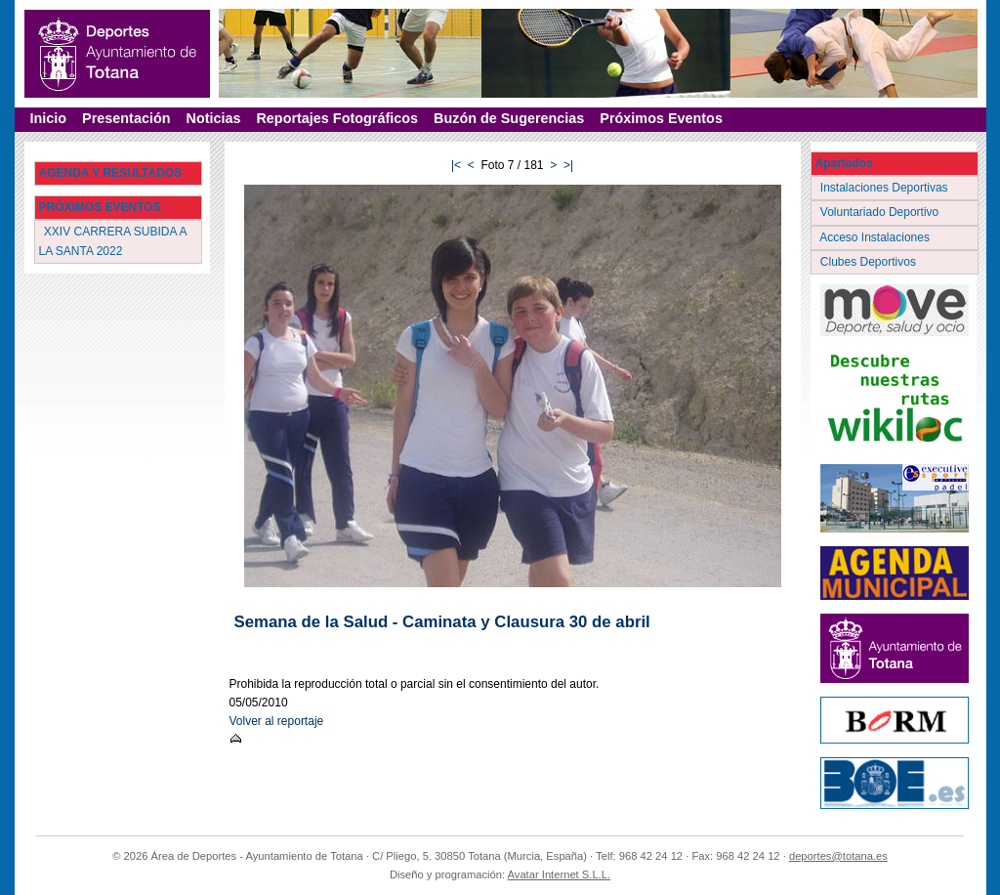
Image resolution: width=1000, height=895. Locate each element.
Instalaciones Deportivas (886, 187)
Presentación (126, 118)
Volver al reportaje (276, 721)
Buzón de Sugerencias (509, 118)
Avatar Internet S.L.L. (559, 874)
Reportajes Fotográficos (337, 118)
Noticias (213, 118)
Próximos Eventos (661, 118)
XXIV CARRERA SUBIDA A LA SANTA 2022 (113, 241)
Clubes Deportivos (870, 262)
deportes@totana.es (838, 856)
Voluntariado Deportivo (881, 212)
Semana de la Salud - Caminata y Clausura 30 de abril (442, 622)
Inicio (48, 118)
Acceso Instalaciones (877, 237)
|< (456, 165)
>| (568, 165)
